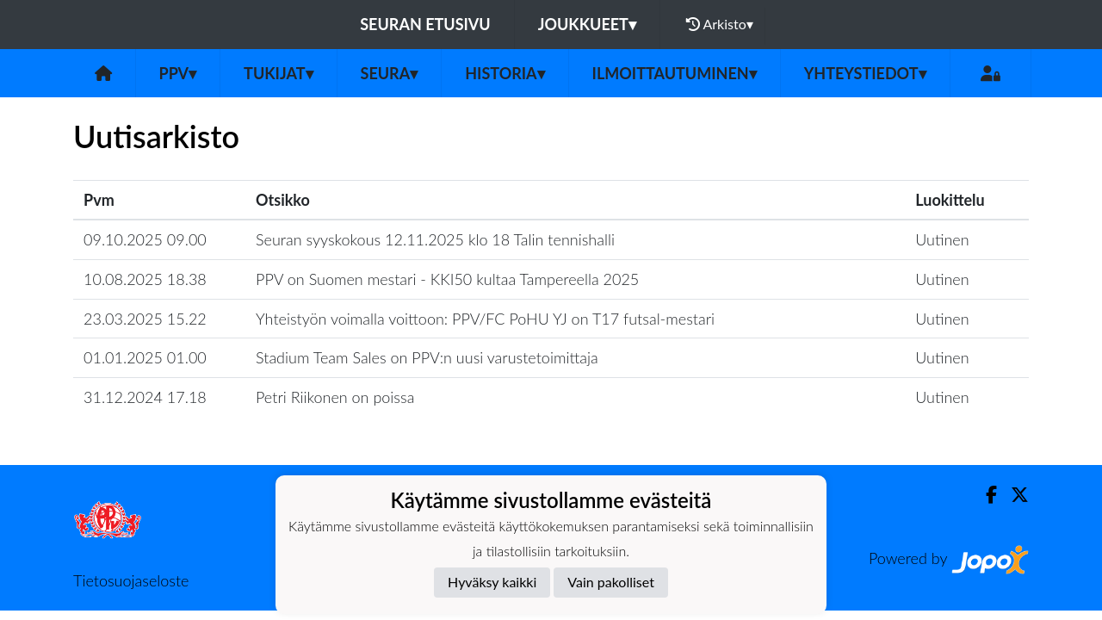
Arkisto (719, 24)
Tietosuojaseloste (131, 580)
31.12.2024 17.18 (145, 397)
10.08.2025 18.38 (145, 279)
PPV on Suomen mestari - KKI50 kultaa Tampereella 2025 (447, 279)
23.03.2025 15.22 (145, 318)
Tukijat (278, 73)
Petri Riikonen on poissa (335, 397)
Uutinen (942, 239)
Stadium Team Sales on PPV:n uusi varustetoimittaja (427, 357)
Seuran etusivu (425, 24)
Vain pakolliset (610, 582)
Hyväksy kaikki (492, 582)
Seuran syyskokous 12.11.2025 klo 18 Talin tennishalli (435, 239)
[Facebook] (984, 495)
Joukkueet (587, 24)
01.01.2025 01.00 (145, 357)
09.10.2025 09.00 (145, 239)
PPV (178, 73)
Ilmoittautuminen (674, 73)
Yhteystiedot (865, 73)
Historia (504, 73)
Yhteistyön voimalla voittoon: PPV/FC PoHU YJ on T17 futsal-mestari (485, 318)
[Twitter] (1013, 495)
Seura (389, 73)
